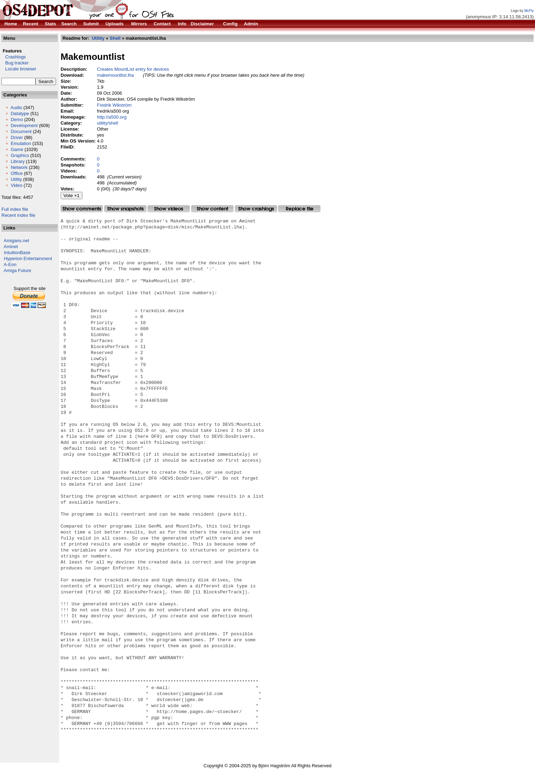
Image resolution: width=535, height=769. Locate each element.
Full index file (14, 209)
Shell (115, 38)
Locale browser (18, 68)
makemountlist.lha (115, 75)
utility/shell (107, 123)
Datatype (20, 113)
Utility (16, 179)
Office (17, 173)
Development (24, 125)
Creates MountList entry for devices (133, 69)
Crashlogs (13, 56)
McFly (529, 11)
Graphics (20, 155)
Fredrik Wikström (114, 105)
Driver (17, 137)
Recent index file (18, 215)
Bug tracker (15, 62)
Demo (17, 119)
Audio (16, 107)
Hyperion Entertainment (28, 258)
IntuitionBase (17, 252)
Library (18, 161)
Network (19, 167)
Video (16, 185)
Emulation (21, 143)
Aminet (11, 246)
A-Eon (10, 264)
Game (17, 149)
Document (21, 131)
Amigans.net (16, 240)
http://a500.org (111, 117)
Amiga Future (17, 270)
